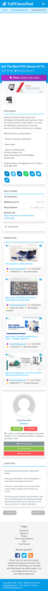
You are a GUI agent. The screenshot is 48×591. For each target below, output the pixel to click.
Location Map (24, 448)
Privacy (24, 536)
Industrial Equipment (18, 269)
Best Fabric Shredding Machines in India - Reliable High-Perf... (21, 337)
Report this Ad (24, 453)
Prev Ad (10, 513)
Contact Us (24, 530)
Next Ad (37, 513)
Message (31, 429)
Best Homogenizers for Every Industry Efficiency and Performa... (23, 373)
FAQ (24, 541)
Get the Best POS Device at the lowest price (24, 66)
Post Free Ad (24, 544)
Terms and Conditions (24, 539)
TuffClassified (17, 4)
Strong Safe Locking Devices (19, 263)
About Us (24, 533)
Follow (17, 429)
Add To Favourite (24, 444)
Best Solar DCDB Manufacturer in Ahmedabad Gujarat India (21, 298)
